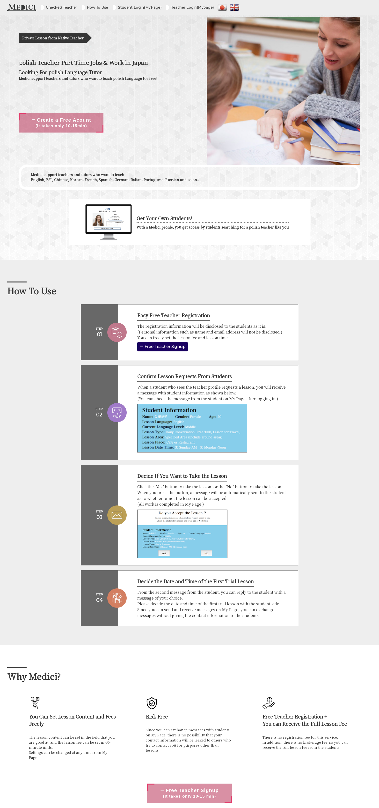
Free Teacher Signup (162, 346)
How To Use (97, 7)
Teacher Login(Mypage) (192, 7)
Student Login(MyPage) (140, 7)
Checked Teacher (61, 7)
